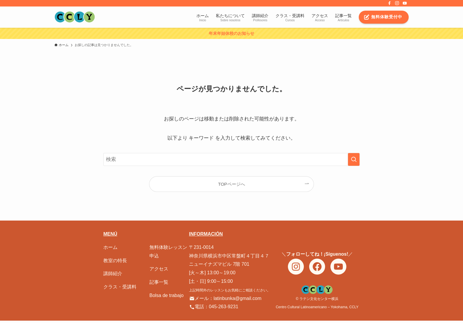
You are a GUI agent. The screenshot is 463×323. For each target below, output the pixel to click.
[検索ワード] (231, 159)
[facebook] (389, 3)
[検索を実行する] (354, 159)
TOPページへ (231, 184)
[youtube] (405, 3)
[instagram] (397, 3)
